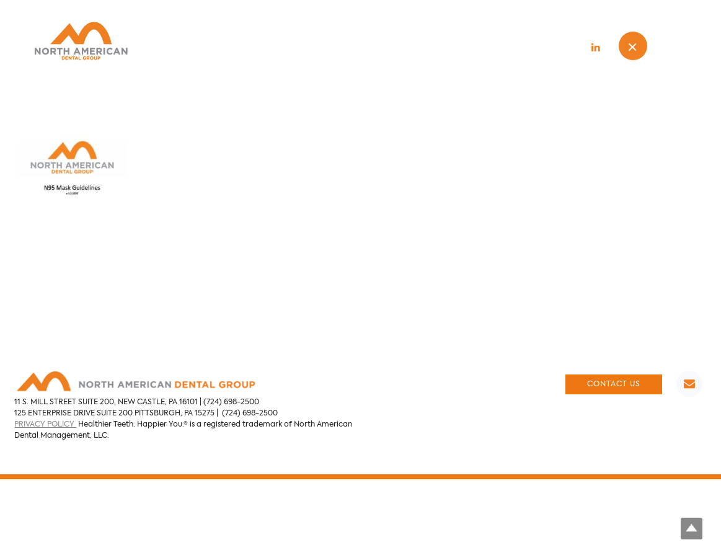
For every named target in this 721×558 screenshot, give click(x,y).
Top (691, 528)
